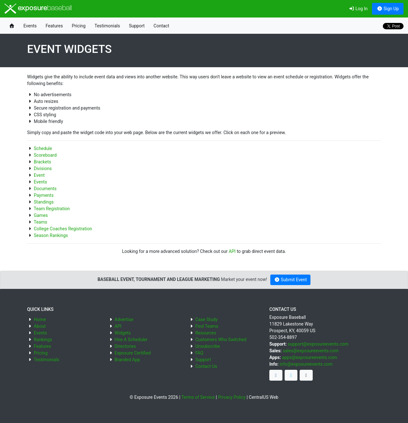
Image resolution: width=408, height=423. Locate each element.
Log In (358, 8)
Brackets (42, 161)
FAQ (199, 352)
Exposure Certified (132, 352)
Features (54, 25)
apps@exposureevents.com (309, 357)
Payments (44, 195)
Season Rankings (51, 235)
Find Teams (206, 326)
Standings (44, 201)
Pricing (78, 25)
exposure (38, 9)
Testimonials (107, 25)
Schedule (43, 148)
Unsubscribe (207, 346)
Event (39, 175)
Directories (125, 346)
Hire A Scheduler (130, 339)
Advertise (123, 319)
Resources (205, 332)
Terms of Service (198, 397)
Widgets (122, 332)
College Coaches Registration (63, 228)
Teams (40, 222)
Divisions (43, 168)
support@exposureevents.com (318, 344)
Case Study (206, 319)
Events (30, 25)
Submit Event (290, 279)
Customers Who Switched (220, 339)
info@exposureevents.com (306, 364)
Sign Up (388, 8)
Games (41, 215)
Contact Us (206, 366)
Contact (161, 25)
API (232, 251)
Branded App (127, 359)
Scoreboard (45, 155)
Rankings (43, 339)
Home (40, 319)
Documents (45, 188)
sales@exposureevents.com (311, 350)
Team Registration (52, 208)
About (40, 326)
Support (136, 25)
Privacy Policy (231, 397)
